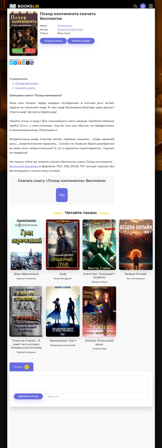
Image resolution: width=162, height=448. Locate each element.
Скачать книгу (53, 40)
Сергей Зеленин (26, 352)
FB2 (62, 195)
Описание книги (26, 83)
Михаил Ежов (99, 281)
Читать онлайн (81, 40)
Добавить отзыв (28, 396)
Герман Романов (26, 278)
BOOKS (28, 6)
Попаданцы (65, 25)
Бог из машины (136, 278)
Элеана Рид (99, 348)
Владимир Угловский (62, 345)
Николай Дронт (63, 278)
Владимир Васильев (70, 29)
